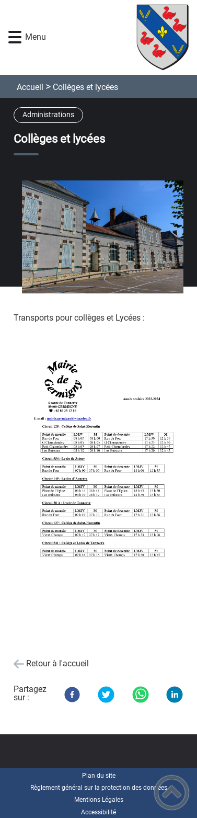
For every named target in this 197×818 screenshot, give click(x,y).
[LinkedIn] (174, 694)
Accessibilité (98, 812)
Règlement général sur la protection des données (98, 787)
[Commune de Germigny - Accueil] (114, 37)
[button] (14, 37)
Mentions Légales (98, 799)
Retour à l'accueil (57, 663)
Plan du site (98, 775)
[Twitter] (106, 694)
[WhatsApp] (140, 694)
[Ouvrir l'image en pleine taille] (106, 237)
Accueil (30, 87)
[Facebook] (72, 694)
